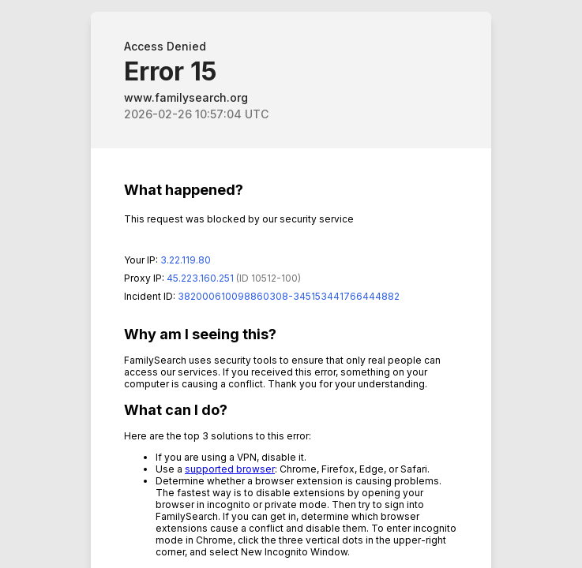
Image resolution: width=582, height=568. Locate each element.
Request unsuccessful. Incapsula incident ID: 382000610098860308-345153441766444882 (291, 284)
